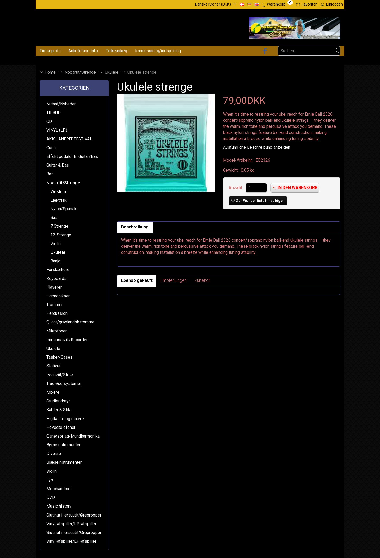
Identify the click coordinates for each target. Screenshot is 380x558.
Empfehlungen (173, 280)
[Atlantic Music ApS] (294, 27)
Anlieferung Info (83, 50)
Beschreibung (135, 226)
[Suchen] (337, 51)
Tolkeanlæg (116, 50)
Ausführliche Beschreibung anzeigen (256, 147)
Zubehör (202, 280)
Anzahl (236, 187)
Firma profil (50, 50)
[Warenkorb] (277, 4)
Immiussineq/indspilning (158, 50)
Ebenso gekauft (137, 280)
